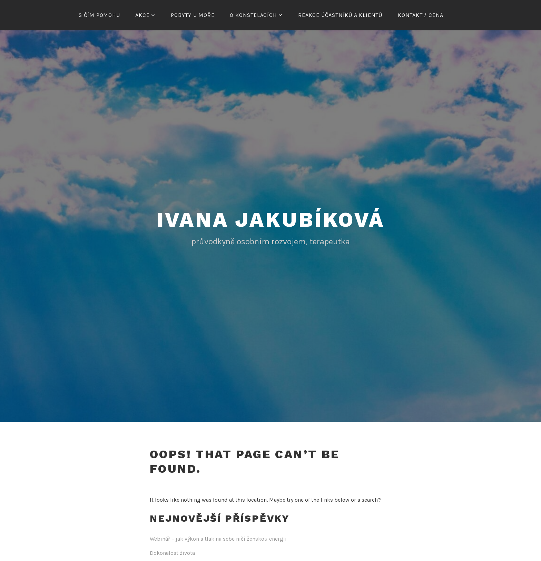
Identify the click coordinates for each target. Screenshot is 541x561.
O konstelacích (253, 15)
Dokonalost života (172, 552)
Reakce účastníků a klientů (340, 15)
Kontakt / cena (420, 15)
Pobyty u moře (192, 15)
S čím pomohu (99, 15)
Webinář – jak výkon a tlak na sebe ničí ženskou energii (218, 537)
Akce (142, 15)
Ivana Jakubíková (271, 218)
